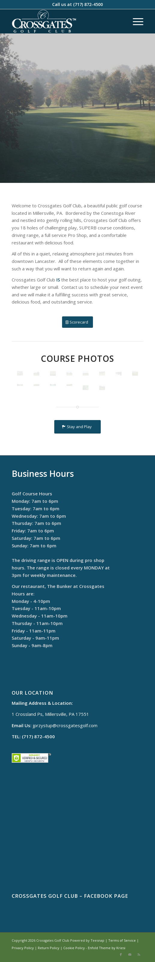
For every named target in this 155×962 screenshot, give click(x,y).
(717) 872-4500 (88, 4)
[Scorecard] (77, 322)
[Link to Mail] (129, 954)
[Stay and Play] (77, 426)
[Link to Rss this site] (138, 954)
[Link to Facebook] (120, 954)
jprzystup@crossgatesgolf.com (65, 725)
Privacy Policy (23, 948)
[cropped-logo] (64, 21)
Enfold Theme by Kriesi (106, 948)
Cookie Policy (74, 948)
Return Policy (48, 948)
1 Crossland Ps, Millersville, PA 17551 (50, 714)
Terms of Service (122, 940)
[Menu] (135, 21)
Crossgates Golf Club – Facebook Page (70, 895)
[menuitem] (135, 21)
